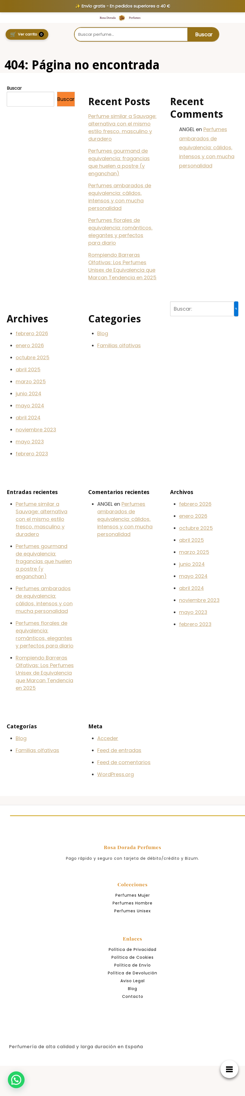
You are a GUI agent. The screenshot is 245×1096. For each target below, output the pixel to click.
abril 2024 (28, 417)
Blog (102, 333)
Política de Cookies (132, 957)
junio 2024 (28, 393)
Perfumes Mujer (132, 895)
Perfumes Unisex (132, 911)
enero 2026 (30, 345)
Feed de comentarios (124, 762)
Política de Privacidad (132, 949)
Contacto (132, 996)
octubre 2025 (32, 357)
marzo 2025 (31, 381)
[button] (16, 1079)
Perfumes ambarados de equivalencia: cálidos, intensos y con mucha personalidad (206, 147)
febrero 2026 (32, 333)
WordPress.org (115, 774)
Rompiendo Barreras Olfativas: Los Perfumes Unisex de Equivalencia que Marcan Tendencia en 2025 (45, 672)
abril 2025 (28, 369)
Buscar (14, 88)
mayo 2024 (30, 405)
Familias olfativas (119, 345)
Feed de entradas (119, 750)
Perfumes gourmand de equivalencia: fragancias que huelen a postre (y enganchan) (44, 561)
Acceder (107, 738)
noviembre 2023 (36, 429)
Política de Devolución (132, 973)
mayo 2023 (30, 441)
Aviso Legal (132, 981)
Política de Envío (132, 965)
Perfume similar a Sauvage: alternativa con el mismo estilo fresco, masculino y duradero (41, 519)
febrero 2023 (32, 453)
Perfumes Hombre (133, 903)
